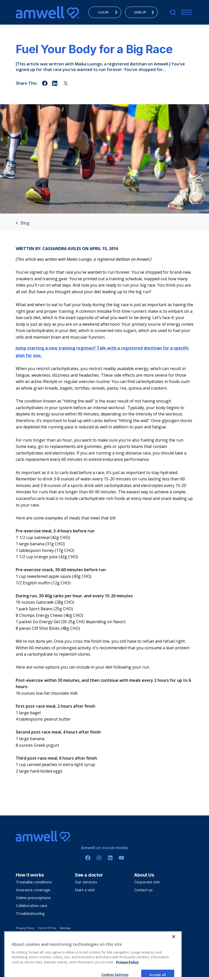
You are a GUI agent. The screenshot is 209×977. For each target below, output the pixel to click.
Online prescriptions (33, 897)
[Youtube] (121, 857)
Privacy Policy (25, 928)
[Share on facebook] (45, 83)
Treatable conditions (34, 881)
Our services (86, 881)
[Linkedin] (110, 857)
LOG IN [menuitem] (109, 12)
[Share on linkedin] (55, 83)
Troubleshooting (30, 913)
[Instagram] (99, 857)
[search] (173, 12)
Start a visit (85, 889)
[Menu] (185, 12)
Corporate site (147, 881)
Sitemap (65, 928)
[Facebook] (87, 857)
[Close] (173, 957)
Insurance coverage (33, 889)
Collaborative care (31, 905)
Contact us (143, 889)
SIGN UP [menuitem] (145, 12)
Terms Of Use (47, 928)
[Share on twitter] (65, 83)
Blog (22, 223)
